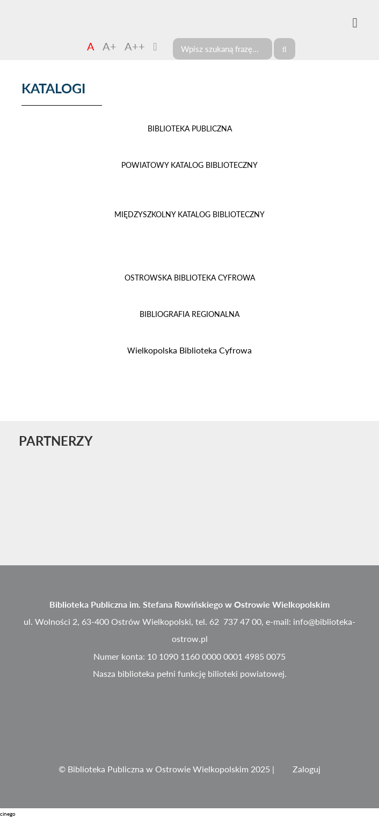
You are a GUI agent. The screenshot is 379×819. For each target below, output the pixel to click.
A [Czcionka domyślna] (90, 46)
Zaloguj (306, 769)
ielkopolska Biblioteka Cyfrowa (189, 350)
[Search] (222, 49)
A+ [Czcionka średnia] (109, 46)
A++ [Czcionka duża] (135, 46)
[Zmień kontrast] (155, 46)
